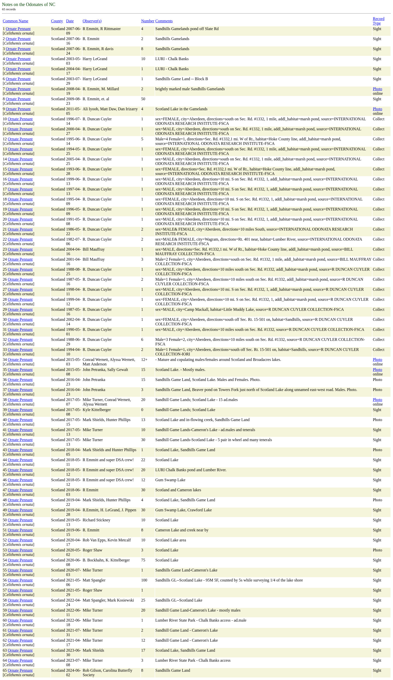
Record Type (378, 21)
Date (70, 21)
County (57, 21)
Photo (377, 89)
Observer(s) (92, 21)
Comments (164, 21)
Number (147, 21)
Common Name (15, 21)
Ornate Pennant (18, 29)
